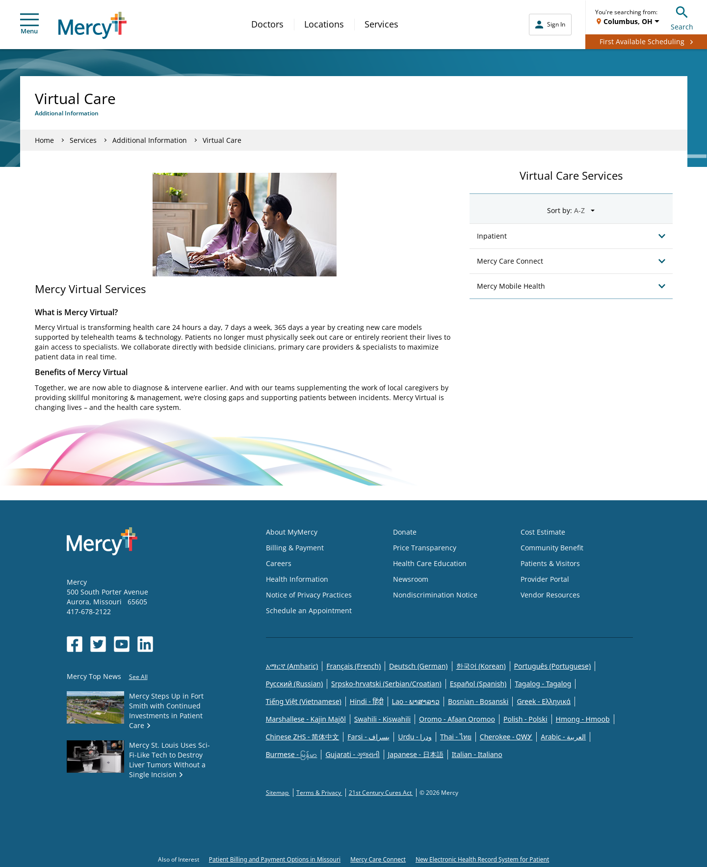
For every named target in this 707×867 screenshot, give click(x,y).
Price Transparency (424, 547)
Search (682, 16)
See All (138, 677)
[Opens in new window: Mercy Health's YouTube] (122, 644)
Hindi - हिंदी (367, 701)
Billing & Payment (295, 547)
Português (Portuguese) (552, 666)
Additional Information (149, 140)
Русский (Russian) (294, 683)
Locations (324, 24)
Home (44, 140)
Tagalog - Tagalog (543, 683)
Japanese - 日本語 (416, 754)
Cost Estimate (543, 532)
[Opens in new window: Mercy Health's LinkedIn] (145, 644)
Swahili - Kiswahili (382, 719)
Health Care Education (430, 563)
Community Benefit (552, 547)
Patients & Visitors (550, 563)
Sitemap (278, 792)
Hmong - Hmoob (583, 719)
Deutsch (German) (418, 666)
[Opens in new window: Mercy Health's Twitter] (98, 644)
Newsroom (410, 579)
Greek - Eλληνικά (544, 701)
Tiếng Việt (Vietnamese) (303, 701)
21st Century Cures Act (381, 792)
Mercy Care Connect (378, 859)
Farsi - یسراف (368, 736)
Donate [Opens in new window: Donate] (405, 532)
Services (381, 24)
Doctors (267, 24)
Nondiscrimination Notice (435, 594)
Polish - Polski (525, 719)
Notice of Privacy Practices (309, 594)
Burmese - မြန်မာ (291, 754)
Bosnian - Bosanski (478, 701)
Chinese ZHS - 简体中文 (303, 736)
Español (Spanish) (478, 683)
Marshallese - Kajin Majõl (306, 719)
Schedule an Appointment (309, 610)
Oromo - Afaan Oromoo (457, 719)
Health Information (297, 579)
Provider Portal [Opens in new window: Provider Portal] (545, 579)
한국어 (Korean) (481, 666)
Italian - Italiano (477, 754)
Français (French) (353, 666)
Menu (29, 24)
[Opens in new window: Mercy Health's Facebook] (74, 644)
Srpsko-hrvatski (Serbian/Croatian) (386, 683)
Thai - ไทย (455, 736)
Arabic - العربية (563, 736)
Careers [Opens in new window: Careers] (278, 563)
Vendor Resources (550, 594)
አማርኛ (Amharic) (292, 666)
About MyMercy (291, 532)
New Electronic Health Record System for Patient (482, 859)
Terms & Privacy (319, 792)
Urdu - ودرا (415, 736)
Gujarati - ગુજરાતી (352, 754)
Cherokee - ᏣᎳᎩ (506, 736)
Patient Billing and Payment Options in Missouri (274, 859)
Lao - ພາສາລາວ (416, 701)
